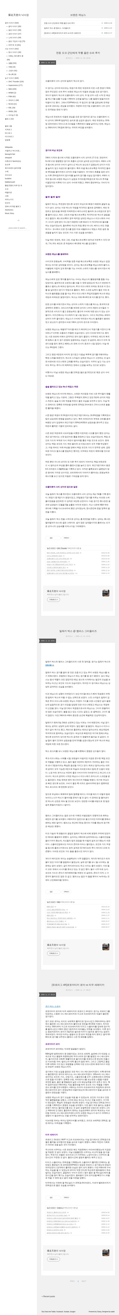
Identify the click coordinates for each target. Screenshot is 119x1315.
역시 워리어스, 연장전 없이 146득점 (60, 918)
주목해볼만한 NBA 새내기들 (57, 924)
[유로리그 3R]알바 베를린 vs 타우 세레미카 (62, 1227)
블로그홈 (8, 126)
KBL (11, 108)
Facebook (59, 1312)
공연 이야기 (14, 34)
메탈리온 (8, 192)
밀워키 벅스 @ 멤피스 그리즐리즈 (57, 28)
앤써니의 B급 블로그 (13, 206)
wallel (113, 1312)
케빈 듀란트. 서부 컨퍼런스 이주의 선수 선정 (63, 553)
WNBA (12, 93)
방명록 (7, 140)
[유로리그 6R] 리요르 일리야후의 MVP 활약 (62, 1218)
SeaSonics (9, 210)
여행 (11, 67)
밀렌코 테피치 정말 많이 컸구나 (58, 1233)
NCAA (12, 104)
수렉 (6, 172)
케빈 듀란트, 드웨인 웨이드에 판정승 (60, 570)
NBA (12, 89)
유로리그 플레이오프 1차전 (56, 1212)
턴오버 (7, 203)
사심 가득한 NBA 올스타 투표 (57, 912)
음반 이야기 (14, 30)
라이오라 (8, 175)
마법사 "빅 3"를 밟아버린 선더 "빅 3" (60, 564)
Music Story (9, 213)
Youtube (66, 1312)
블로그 (9, 119)
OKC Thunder (16, 82)
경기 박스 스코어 (52, 1006)
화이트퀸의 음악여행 (13, 168)
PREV (72, 1280)
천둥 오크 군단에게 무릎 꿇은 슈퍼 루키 (59, 23)
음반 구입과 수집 (16, 41)
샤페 (6, 196)
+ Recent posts (48, 1296)
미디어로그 (9, 136)
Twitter (53, 1312)
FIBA (12, 96)
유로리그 (13, 100)
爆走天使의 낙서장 (18, 15)
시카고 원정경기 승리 (54, 556)
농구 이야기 (12, 78)
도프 (6, 189)
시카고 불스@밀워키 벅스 (56, 909)
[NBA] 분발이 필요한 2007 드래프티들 (60, 927)
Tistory (99, 1312)
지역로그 (8, 130)
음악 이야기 (12, 23)
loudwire (8, 179)
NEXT (83, 1280)
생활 (12, 63)
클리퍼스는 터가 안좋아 (55, 921)
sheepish (8, 158)
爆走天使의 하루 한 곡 (13, 185)
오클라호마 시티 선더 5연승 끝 (58, 559)
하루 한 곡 (14, 45)
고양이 (12, 71)
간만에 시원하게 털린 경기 (56, 567)
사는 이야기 (12, 49)
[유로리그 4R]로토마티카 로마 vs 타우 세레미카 (62, 33)
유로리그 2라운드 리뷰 (55, 1230)
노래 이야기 (14, 38)
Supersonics (15, 85)
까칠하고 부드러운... (13, 151)
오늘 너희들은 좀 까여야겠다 (57, 562)
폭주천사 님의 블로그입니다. (58, 594)
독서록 (12, 74)
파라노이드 (9, 199)
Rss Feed (45, 1312)
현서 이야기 (14, 52)
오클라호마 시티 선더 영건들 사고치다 (60, 573)
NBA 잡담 (50, 906)
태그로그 (8, 133)
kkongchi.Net (10, 154)
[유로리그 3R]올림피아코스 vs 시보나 (60, 1224)
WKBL (12, 111)
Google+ (73, 1312)
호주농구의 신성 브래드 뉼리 (57, 1215)
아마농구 (13, 115)
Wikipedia (9, 147)
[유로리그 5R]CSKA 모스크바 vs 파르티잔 (62, 1221)
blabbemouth (10, 182)
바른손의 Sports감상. (13, 161)
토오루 (7, 165)
